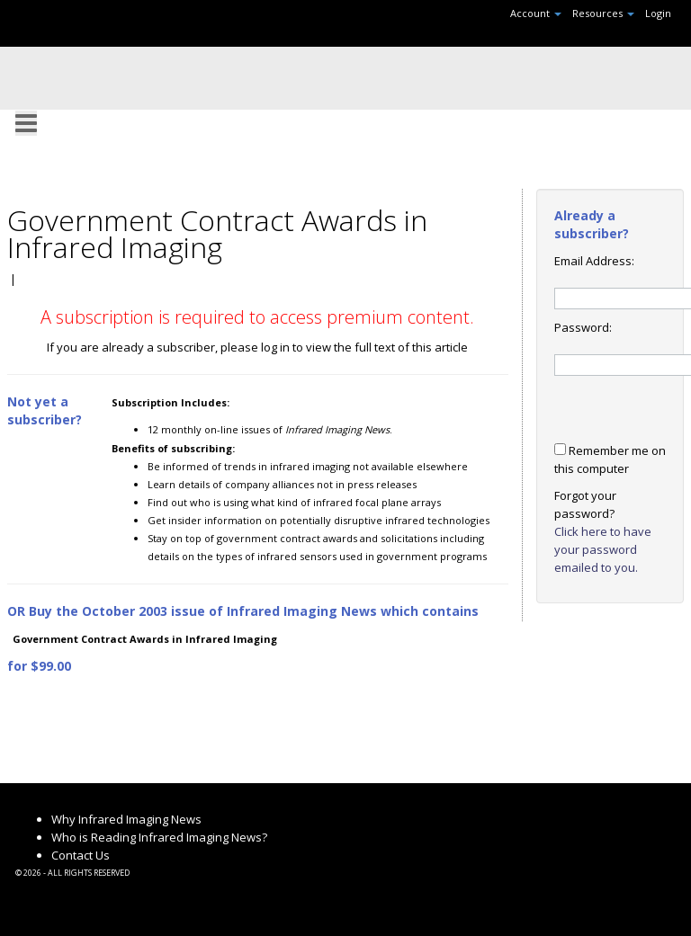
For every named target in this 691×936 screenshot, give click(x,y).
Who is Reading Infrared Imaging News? (159, 837)
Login (658, 13)
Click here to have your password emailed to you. (602, 549)
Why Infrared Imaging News (126, 819)
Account (535, 13)
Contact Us (80, 855)
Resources (603, 13)
